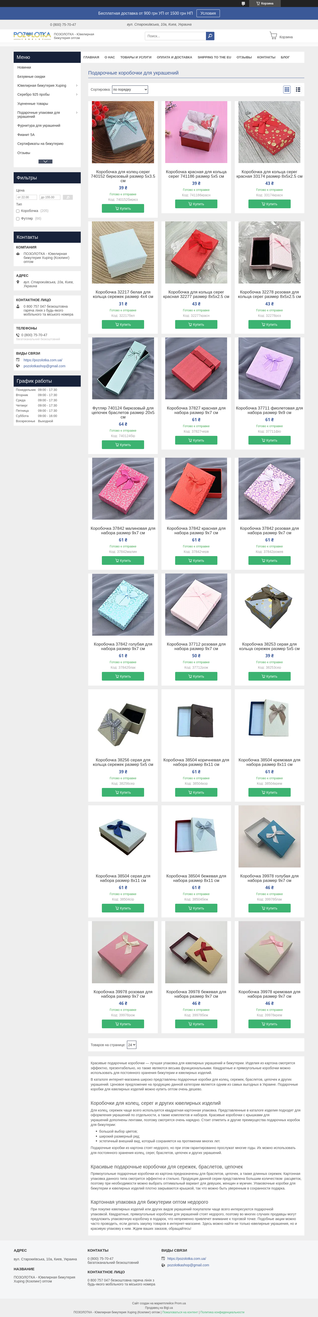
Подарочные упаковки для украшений (38, 115)
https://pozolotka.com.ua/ (43, 360)
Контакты (266, 57)
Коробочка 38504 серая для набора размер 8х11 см (123, 878)
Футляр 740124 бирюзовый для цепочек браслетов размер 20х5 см (123, 412)
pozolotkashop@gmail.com (44, 366)
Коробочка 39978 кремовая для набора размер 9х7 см (269, 994)
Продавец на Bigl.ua (159, 1308)
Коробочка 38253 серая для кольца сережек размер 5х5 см (269, 646)
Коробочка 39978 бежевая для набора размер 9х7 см (196, 994)
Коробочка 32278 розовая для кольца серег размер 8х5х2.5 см (269, 294)
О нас (110, 57)
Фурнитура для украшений (38, 125)
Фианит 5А (26, 135)
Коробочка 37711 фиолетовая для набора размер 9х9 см (269, 410)
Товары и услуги (136, 57)
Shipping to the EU (214, 57)
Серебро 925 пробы (33, 94)
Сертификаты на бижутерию (40, 144)
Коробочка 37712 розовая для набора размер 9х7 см (196, 646)
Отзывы (244, 57)
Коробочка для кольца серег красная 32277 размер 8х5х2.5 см (196, 294)
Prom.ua (180, 1303)
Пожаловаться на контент (180, 1312)
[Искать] (210, 36)
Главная (91, 57)
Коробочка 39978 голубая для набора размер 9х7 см (269, 878)
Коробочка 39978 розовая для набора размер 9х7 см (123, 994)
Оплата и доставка (174, 57)
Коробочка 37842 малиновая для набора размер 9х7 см (123, 530)
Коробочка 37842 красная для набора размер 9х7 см (196, 530)
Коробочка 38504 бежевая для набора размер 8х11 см (196, 878)
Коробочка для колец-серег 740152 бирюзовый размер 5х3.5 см (123, 176)
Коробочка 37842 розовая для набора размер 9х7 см (269, 530)
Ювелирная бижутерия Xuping (41, 85)
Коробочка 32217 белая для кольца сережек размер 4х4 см (123, 294)
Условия (208, 13)
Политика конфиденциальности (222, 1312)
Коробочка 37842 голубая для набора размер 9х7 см (123, 646)
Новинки (24, 67)
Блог (285, 57)
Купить (125, 208)
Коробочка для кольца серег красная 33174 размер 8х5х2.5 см (270, 174)
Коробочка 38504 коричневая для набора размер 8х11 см (196, 762)
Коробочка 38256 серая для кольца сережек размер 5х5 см (123, 762)
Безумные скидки (31, 77)
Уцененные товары (32, 104)
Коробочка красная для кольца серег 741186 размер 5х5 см (196, 174)
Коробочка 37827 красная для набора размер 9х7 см (196, 410)
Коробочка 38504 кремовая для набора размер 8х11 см (269, 762)
